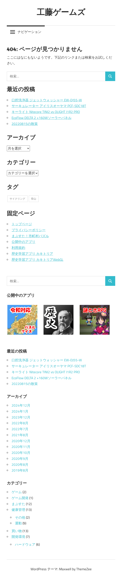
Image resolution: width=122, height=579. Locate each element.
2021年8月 (20, 435)
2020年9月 (20, 458)
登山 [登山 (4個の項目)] (33, 199)
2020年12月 (21, 441)
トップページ (22, 224)
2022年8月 (20, 423)
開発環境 (18, 536)
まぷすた (18, 504)
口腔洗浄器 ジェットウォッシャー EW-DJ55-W (47, 100)
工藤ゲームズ (61, 12)
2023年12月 (21, 417)
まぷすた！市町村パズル (30, 236)
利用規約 (18, 247)
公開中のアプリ (23, 241)
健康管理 (18, 509)
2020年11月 (21, 446)
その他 (20, 517)
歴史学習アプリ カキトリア (32, 253)
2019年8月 (20, 470)
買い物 (17, 531)
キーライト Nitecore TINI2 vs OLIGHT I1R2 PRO (46, 111)
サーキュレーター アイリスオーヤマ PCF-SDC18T (49, 105)
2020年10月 (21, 452)
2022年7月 (20, 429)
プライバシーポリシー (29, 230)
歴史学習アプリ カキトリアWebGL (37, 259)
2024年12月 (21, 405)
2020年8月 (20, 464)
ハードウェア (25, 544)
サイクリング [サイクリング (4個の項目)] (17, 199)
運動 (18, 523)
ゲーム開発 (20, 498)
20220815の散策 (25, 123)
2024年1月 (20, 411)
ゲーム (17, 492)
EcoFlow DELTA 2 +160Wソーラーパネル (41, 117)
